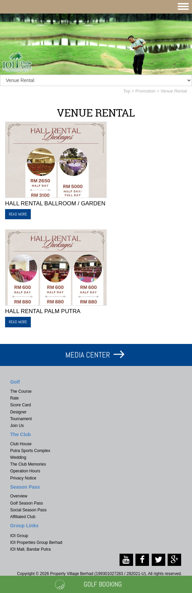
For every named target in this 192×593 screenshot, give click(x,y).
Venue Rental (174, 91)
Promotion (145, 91)
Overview (18, 496)
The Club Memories (28, 464)
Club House (20, 444)
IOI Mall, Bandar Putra (30, 549)
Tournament (21, 418)
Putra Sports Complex (30, 450)
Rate (14, 398)
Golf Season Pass (26, 503)
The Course (20, 391)
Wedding (18, 457)
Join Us (17, 425)
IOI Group (19, 535)
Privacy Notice (23, 478)
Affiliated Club (22, 516)
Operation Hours (25, 471)
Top (126, 91)
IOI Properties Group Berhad (36, 542)
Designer (18, 412)
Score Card (20, 405)
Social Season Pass (28, 510)
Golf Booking (103, 584)
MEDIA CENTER (87, 355)
